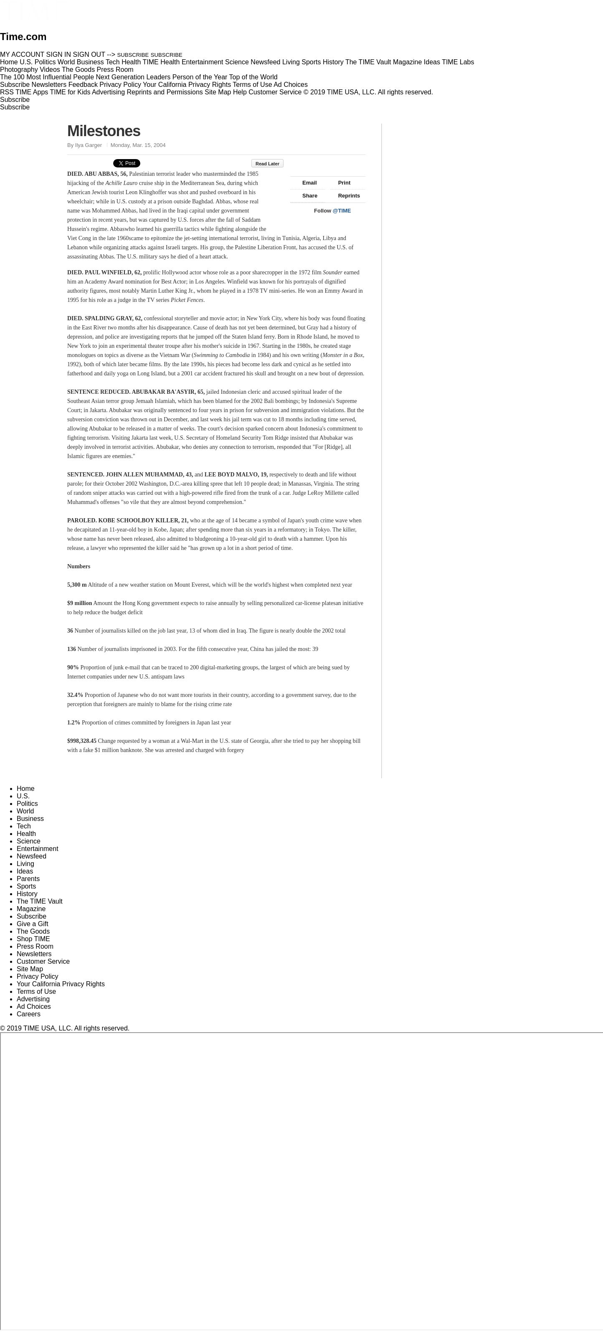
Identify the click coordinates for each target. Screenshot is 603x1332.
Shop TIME (33, 938)
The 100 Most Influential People (47, 77)
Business (30, 818)
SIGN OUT (89, 54)
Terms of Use (252, 84)
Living (25, 863)
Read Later (272, 163)
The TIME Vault (40, 901)
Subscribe (15, 84)
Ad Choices (294, 84)
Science (29, 841)
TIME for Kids (70, 92)
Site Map (218, 92)
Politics (27, 803)
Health (26, 833)
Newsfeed (31, 856)
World (25, 811)
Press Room (35, 946)
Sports (26, 886)
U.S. (23, 796)
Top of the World (253, 77)
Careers (29, 1014)
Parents (28, 878)
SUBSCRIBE (133, 55)
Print (340, 183)
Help (240, 92)
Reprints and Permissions (165, 92)
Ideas (25, 871)
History (27, 893)
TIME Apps (31, 92)
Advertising (108, 92)
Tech (24, 826)
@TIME (342, 211)
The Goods (33, 931)
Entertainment (37, 848)
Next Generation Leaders (133, 77)
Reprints (345, 195)
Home (26, 788)
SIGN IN (58, 54)
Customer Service (275, 92)
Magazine (31, 908)
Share (305, 195)
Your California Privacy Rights (187, 84)
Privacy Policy (120, 84)
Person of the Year (200, 77)
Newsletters (49, 84)
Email (305, 183)
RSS (7, 92)
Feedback (83, 84)
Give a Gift (32, 923)
